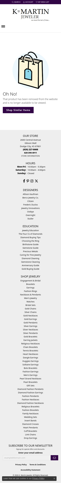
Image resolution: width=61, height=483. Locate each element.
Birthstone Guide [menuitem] (30, 244)
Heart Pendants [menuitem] (30, 427)
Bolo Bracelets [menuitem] (30, 368)
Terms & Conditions (37, 464)
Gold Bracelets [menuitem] (30, 336)
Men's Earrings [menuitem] (31, 375)
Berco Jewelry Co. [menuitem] (30, 197)
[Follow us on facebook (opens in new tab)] (24, 181)
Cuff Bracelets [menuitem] (30, 431)
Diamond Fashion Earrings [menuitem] (30, 392)
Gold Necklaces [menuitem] (30, 315)
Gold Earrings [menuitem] (30, 319)
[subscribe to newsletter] (54, 457)
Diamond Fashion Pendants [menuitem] (31, 389)
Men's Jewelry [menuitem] (30, 298)
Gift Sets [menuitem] (30, 385)
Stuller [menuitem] (30, 218)
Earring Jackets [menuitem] (31, 340)
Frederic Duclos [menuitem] (30, 204)
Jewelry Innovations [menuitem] (30, 208)
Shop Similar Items (18, 110)
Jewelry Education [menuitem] (30, 230)
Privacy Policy (21, 464)
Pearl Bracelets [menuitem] (30, 382)
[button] (16, 2)
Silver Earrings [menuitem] (30, 326)
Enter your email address (30, 452)
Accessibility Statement (30, 470)
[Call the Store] (30, 149)
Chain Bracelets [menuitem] (30, 347)
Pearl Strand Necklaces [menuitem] (30, 378)
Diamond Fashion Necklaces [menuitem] (30, 403)
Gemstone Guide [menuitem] (31, 248)
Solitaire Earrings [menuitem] (30, 364)
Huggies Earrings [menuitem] (30, 361)
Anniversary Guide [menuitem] (30, 265)
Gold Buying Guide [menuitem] (30, 269)
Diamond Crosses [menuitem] (30, 424)
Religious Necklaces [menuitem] (30, 343)
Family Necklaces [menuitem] (30, 413)
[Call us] (30, 152)
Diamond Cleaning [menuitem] (30, 258)
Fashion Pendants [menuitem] (30, 396)
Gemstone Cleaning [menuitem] (30, 262)
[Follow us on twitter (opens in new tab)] (36, 181)
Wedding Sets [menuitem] (30, 417)
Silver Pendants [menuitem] (30, 333)
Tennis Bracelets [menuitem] (30, 350)
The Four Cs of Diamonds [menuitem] (30, 234)
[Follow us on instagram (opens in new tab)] (31, 181)
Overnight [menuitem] (30, 215)
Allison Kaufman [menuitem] (30, 194)
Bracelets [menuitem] (30, 284)
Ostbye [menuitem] (30, 211)
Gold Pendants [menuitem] (30, 322)
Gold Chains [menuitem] (30, 308)
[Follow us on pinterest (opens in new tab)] (28, 181)
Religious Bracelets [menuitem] (30, 406)
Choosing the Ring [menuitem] (30, 241)
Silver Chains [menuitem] (31, 312)
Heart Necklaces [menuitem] (30, 354)
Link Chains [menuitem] (30, 434)
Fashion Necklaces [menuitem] (30, 399)
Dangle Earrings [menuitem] (30, 357)
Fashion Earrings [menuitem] (30, 371)
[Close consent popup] (54, 478)
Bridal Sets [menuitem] (31, 305)
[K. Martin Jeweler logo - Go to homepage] (31, 14)
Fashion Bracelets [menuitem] (30, 410)
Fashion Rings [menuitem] (30, 291)
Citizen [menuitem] (30, 201)
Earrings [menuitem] (30, 287)
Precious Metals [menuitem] (30, 251)
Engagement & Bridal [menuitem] (30, 280)
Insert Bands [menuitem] (31, 420)
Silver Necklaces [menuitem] (30, 329)
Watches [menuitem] (30, 301)
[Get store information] (30, 156)
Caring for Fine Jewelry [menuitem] (30, 255)
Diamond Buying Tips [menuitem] (30, 237)
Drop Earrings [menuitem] (30, 438)
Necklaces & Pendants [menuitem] (30, 294)
